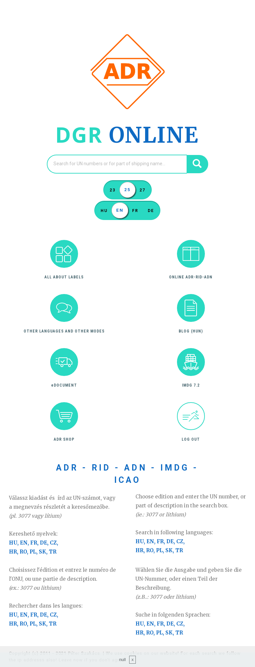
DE (151, 209)
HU (104, 209)
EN (120, 208)
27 (142, 188)
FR (135, 209)
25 (127, 188)
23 (113, 188)
